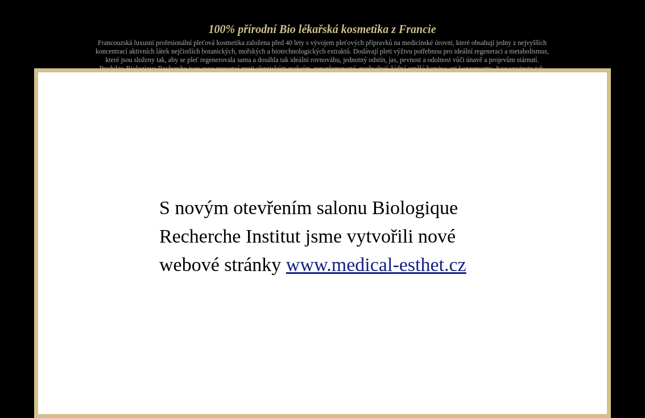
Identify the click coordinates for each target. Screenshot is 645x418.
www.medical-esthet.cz (376, 264)
